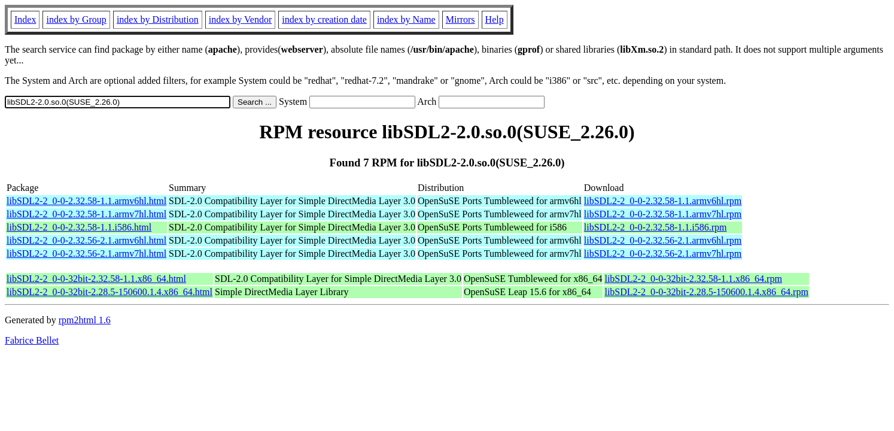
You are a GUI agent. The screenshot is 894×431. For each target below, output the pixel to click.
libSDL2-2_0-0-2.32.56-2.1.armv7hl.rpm (663, 253)
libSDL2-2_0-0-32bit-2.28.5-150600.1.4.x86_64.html (109, 292)
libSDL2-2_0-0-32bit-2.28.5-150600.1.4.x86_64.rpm (706, 292)
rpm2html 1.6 (85, 320)
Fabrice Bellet (32, 340)
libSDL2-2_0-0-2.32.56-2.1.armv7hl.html (86, 253)
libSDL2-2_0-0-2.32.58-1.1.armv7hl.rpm (663, 214)
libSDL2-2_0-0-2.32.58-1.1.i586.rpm (655, 227)
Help (494, 19)
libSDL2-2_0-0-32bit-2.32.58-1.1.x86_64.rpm (693, 279)
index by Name (406, 19)
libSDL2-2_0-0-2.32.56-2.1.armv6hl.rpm (663, 240)
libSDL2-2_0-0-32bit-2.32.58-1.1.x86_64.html (96, 279)
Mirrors (460, 19)
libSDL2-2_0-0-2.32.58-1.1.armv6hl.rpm (663, 201)
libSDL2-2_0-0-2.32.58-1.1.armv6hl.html (86, 201)
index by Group (76, 19)
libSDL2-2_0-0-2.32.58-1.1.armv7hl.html (86, 214)
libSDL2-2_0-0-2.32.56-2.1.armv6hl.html (86, 240)
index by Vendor (240, 19)
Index (25, 19)
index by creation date (324, 19)
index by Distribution (158, 19)
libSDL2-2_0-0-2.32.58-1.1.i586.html (79, 227)
